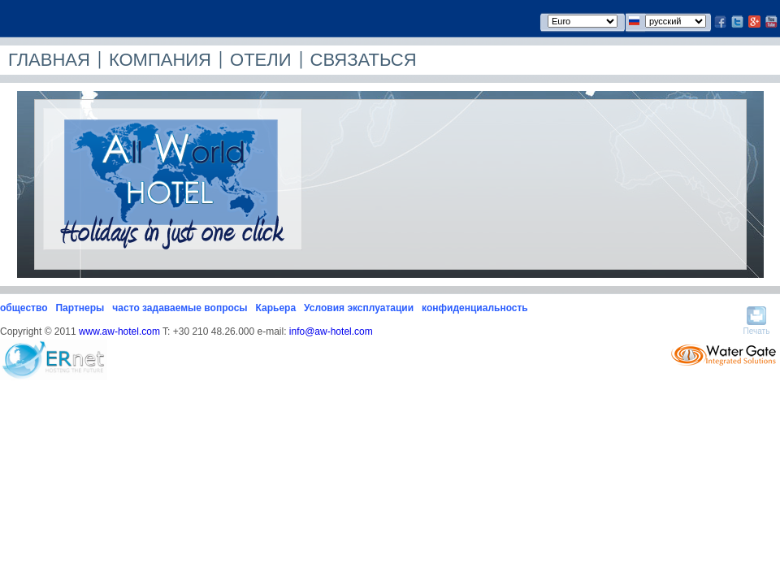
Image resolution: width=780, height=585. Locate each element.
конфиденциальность (475, 308)
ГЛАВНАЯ (49, 60)
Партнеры (79, 308)
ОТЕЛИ (260, 60)
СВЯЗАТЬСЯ (363, 60)
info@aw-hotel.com (331, 331)
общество (23, 308)
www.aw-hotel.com (119, 331)
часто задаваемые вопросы (179, 308)
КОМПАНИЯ (160, 60)
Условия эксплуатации (359, 308)
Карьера (276, 308)
